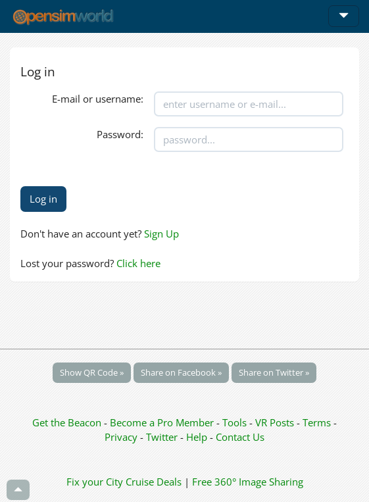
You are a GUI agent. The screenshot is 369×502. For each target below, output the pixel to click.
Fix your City (94, 481)
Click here (138, 263)
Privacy (121, 436)
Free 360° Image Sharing (247, 481)
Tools (235, 422)
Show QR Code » (92, 372)
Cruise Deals (154, 481)
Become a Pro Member (163, 422)
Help (196, 436)
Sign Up (161, 233)
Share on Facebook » (181, 372)
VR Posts (276, 422)
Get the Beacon (66, 422)
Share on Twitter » (274, 372)
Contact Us (240, 436)
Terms (318, 422)
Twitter (162, 436)
